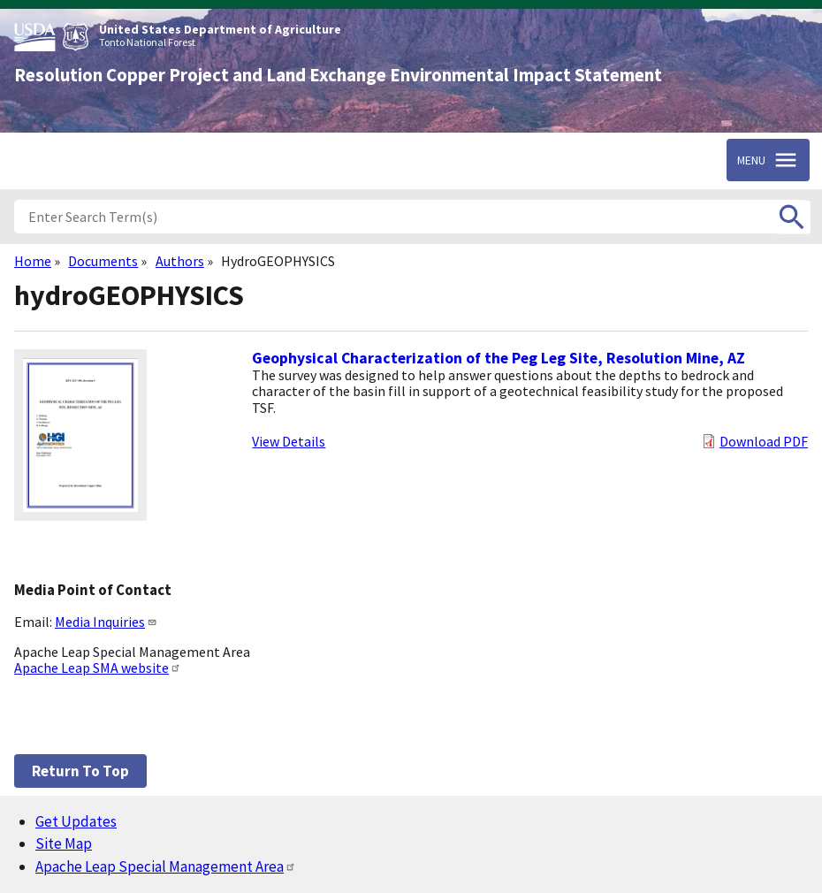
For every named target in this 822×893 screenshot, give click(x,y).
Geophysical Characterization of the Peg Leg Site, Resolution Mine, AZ (498, 358)
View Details (288, 441)
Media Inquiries (106, 621)
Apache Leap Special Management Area (165, 866)
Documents (103, 261)
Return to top (80, 771)
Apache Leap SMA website (97, 667)
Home (32, 261)
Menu (751, 160)
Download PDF (763, 441)
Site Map (63, 843)
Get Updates (76, 821)
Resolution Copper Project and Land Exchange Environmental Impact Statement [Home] (338, 75)
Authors (180, 261)
